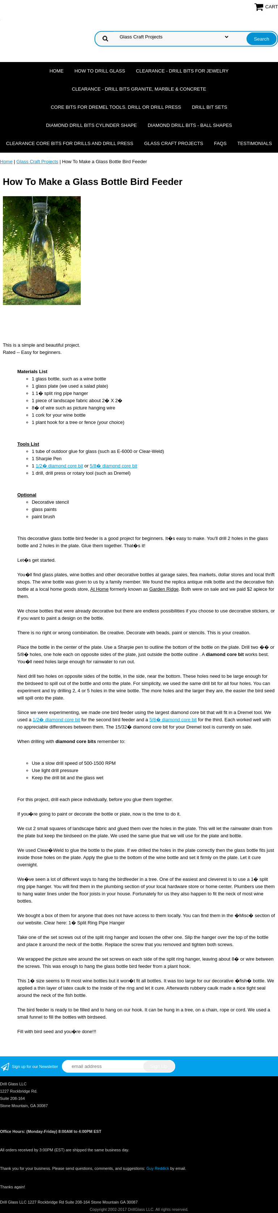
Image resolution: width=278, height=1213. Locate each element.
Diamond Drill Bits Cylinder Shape (91, 125)
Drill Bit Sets (209, 107)
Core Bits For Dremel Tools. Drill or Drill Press (116, 107)
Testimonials (254, 143)
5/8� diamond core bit (113, 466)
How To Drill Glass (100, 71)
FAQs (220, 143)
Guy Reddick (157, 1168)
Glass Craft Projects (173, 143)
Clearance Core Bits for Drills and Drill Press (69, 143)
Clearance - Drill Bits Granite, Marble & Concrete (139, 89)
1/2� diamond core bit (59, 466)
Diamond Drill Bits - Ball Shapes (190, 125)
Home (57, 71)
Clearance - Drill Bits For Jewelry (182, 71)
